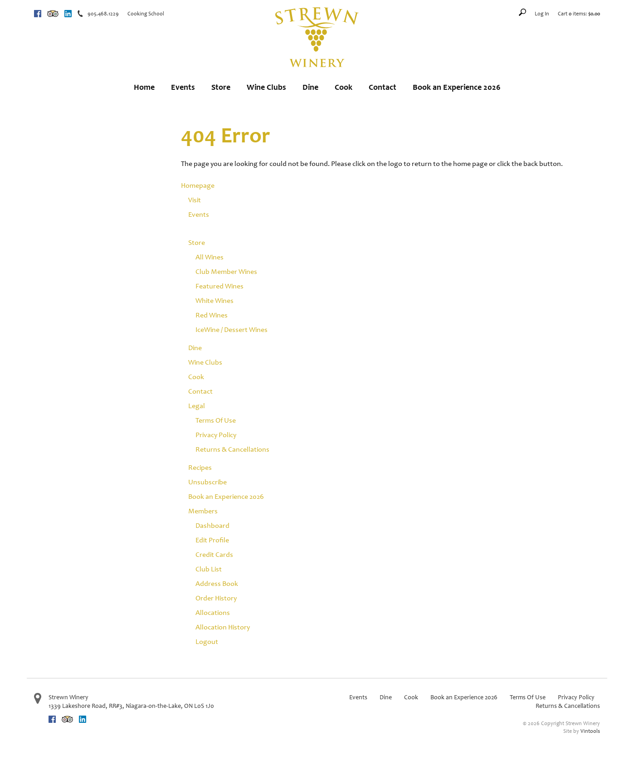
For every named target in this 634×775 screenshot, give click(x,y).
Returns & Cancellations (232, 449)
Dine (310, 87)
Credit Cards (214, 554)
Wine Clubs (266, 87)
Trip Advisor (53, 13)
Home (144, 87)
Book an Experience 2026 (457, 87)
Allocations (212, 612)
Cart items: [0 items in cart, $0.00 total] (579, 13)
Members (203, 511)
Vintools (590, 731)
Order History (216, 598)
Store (220, 87)
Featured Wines (219, 286)
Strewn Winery (68, 697)
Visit (194, 199)
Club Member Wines (226, 271)
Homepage (198, 185)
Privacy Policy (215, 434)
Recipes (200, 467)
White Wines (214, 300)
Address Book (216, 583)
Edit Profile (212, 540)
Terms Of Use (215, 420)
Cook (343, 87)
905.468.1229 (103, 13)
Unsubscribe (207, 482)
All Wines (209, 257)
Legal (196, 405)
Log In (542, 13)
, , (131, 706)
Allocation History (222, 627)
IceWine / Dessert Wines (231, 329)
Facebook (37, 13)
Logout (206, 641)
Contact (382, 87)
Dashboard (212, 525)
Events (183, 87)
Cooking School (145, 13)
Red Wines (211, 315)
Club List (208, 569)
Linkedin (68, 13)
